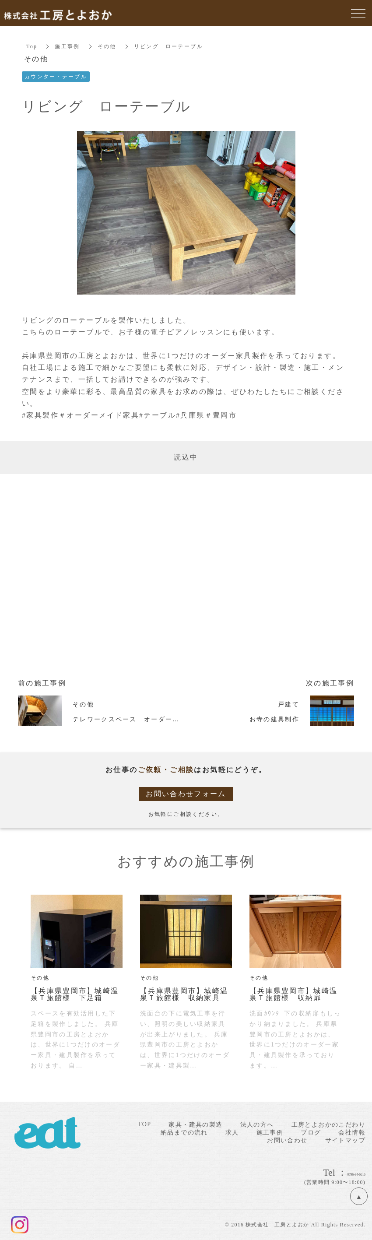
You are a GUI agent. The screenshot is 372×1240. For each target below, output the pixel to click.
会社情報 (351, 1132)
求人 (232, 1132)
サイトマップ (345, 1140)
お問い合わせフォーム (186, 793)
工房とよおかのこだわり (328, 1124)
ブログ (311, 1132)
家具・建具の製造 (195, 1124)
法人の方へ (257, 1124)
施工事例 (68, 46)
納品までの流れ (184, 1132)
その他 (107, 46)
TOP (144, 1124)
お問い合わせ (287, 1140)
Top (32, 46)
